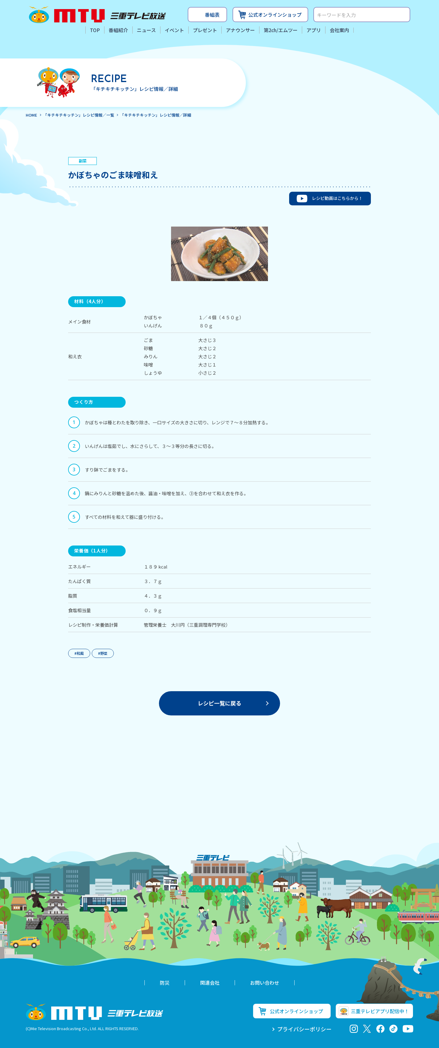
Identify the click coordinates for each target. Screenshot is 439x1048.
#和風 (79, 653)
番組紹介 (118, 30)
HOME (31, 115)
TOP (95, 30)
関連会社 (210, 982)
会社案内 (339, 30)
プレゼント (205, 30)
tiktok (393, 1029)
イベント (174, 30)
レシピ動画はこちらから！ (337, 198)
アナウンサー (240, 30)
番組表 (212, 14)
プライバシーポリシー (304, 1029)
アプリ (313, 30)
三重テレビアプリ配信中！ (380, 1011)
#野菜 (102, 653)
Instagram (354, 1029)
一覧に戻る (219, 703)
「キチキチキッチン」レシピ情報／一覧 (78, 115)
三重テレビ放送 (97, 14)
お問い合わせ (264, 982)
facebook (380, 1029)
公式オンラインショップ (275, 14)
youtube (408, 1029)
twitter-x (367, 1029)
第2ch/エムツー (281, 30)
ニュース (146, 30)
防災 (165, 982)
